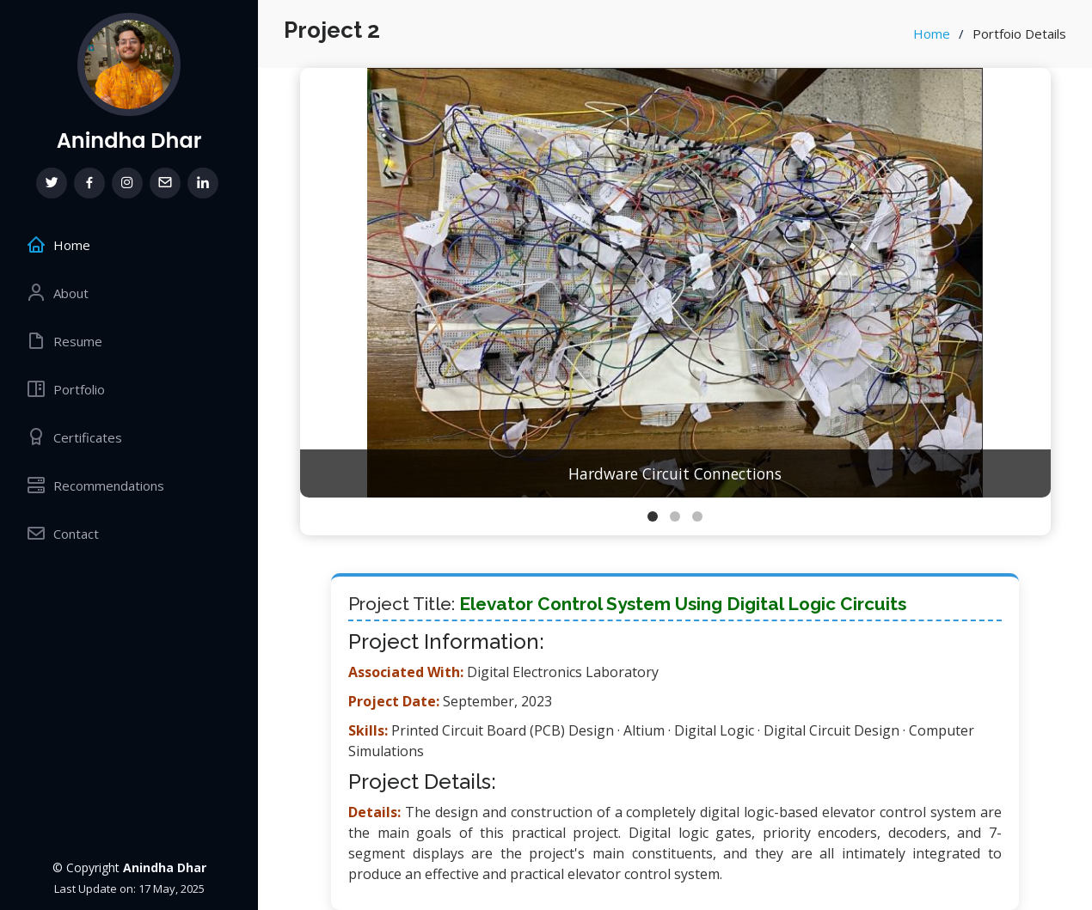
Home (931, 33)
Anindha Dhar (129, 140)
